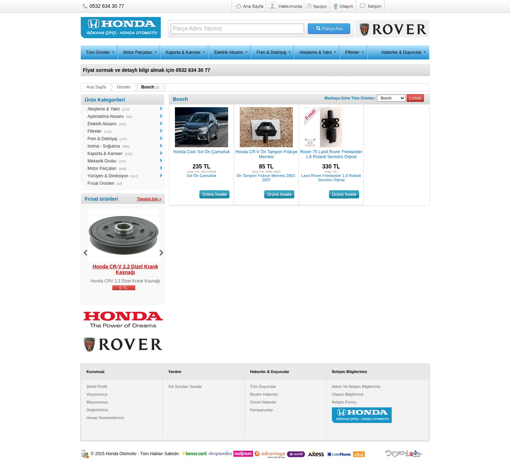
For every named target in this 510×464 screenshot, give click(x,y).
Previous (85, 253)
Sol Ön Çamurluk (201, 175)
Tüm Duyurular (263, 386)
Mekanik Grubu (101, 161)
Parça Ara (329, 28)
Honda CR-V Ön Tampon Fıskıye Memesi (266, 154)
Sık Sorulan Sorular (185, 386)
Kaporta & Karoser (183, 52)
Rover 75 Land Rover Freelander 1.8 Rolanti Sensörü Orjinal (331, 154)
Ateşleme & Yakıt (316, 52)
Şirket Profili (96, 386)
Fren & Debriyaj (271, 52)
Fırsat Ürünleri (100, 183)
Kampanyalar (261, 410)
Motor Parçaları (137, 52)
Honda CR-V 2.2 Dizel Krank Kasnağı (125, 269)
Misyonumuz (97, 402)
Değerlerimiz (97, 410)
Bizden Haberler (264, 394)
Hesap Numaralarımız (105, 418)
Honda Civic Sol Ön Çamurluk (201, 151)
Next (161, 253)
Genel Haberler (263, 402)
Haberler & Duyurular (401, 52)
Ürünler (123, 87)
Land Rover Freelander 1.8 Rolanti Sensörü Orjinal (331, 177)
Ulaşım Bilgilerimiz (348, 394)
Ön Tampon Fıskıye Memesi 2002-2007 (266, 177)
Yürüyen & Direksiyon (107, 175)
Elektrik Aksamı (228, 52)
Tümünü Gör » (149, 199)
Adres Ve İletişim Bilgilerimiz (356, 386)
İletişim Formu (344, 402)
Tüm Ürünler (98, 52)
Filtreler (352, 52)
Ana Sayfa (96, 87)
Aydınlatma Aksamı (105, 116)
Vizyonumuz (97, 394)
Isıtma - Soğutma (103, 146)
